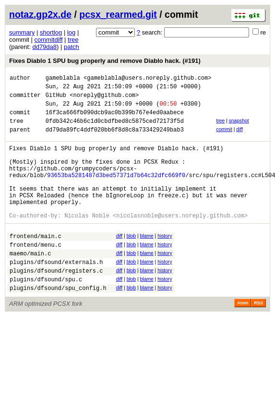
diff (239, 138)
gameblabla (63, 79)
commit (224, 138)
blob (131, 262)
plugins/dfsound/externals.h (56, 293)
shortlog (51, 32)
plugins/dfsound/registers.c (56, 304)
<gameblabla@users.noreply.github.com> (147, 79)
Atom (242, 339)
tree (73, 39)
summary (22, 32)
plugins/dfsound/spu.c (46, 314)
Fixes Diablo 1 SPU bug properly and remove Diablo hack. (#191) (105, 60)
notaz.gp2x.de (40, 14)
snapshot (239, 128)
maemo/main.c (30, 283)
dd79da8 (44, 46)
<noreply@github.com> (104, 99)
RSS (258, 339)
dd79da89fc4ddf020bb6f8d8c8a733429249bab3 (115, 139)
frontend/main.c (35, 263)
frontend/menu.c (35, 273)
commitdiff (49, 39)
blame (147, 262)
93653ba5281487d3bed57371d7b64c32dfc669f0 (116, 192)
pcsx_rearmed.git (118, 14)
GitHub (56, 99)
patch (71, 46)
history (164, 262)
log (71, 32)
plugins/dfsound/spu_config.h (58, 324)
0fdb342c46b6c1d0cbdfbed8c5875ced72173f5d (115, 129)
